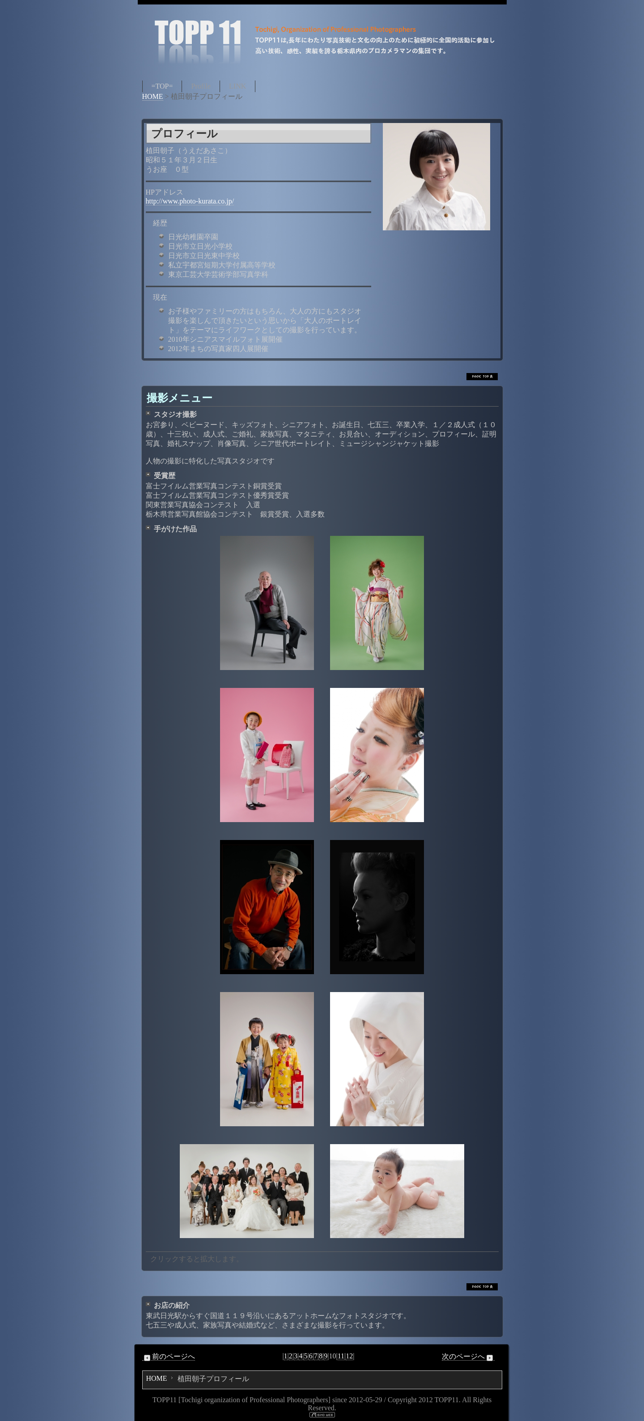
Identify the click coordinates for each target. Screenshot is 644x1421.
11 (341, 1356)
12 (349, 1356)
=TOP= (162, 86)
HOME (152, 96)
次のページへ (468, 1357)
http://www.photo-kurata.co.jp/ (190, 201)
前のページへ (168, 1357)
